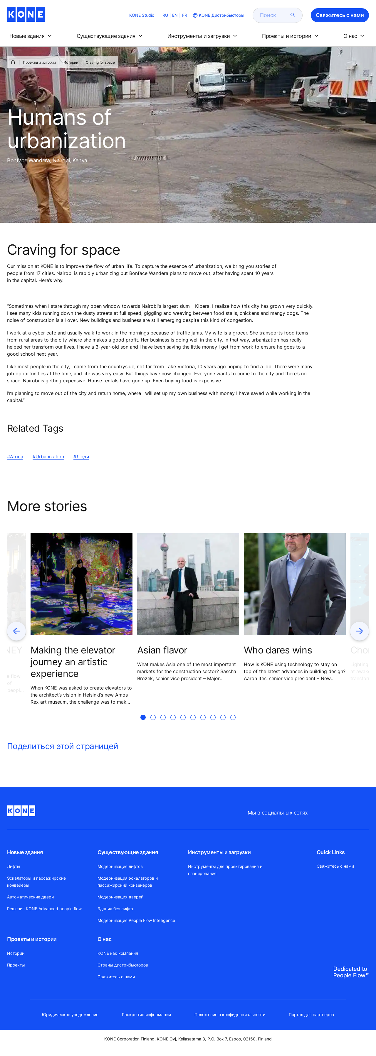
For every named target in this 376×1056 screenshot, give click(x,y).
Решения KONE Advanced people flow (44, 908)
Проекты (16, 964)
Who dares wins (278, 650)
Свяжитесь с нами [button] (340, 15)
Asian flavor (162, 650)
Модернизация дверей (120, 896)
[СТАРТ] (13, 61)
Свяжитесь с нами (116, 976)
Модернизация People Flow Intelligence (136, 920)
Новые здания (25, 852)
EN (175, 15)
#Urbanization (48, 456)
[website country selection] (218, 15)
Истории (70, 62)
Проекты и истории (39, 62)
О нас (104, 939)
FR (184, 15)
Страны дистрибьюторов (123, 964)
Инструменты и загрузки (219, 852)
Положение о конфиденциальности (229, 1014)
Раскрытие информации (146, 1014)
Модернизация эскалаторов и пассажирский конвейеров (128, 882)
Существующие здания (128, 852)
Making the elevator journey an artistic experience (73, 661)
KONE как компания (118, 953)
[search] (274, 15)
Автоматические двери (30, 896)
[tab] (143, 724)
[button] (31, 36)
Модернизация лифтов (120, 866)
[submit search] (292, 15)
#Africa (15, 456)
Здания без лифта (115, 908)
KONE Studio (141, 15)
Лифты (13, 866)
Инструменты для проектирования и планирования (225, 870)
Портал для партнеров (311, 1014)
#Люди (81, 456)
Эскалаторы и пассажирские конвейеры (36, 882)
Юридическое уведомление (70, 1014)
